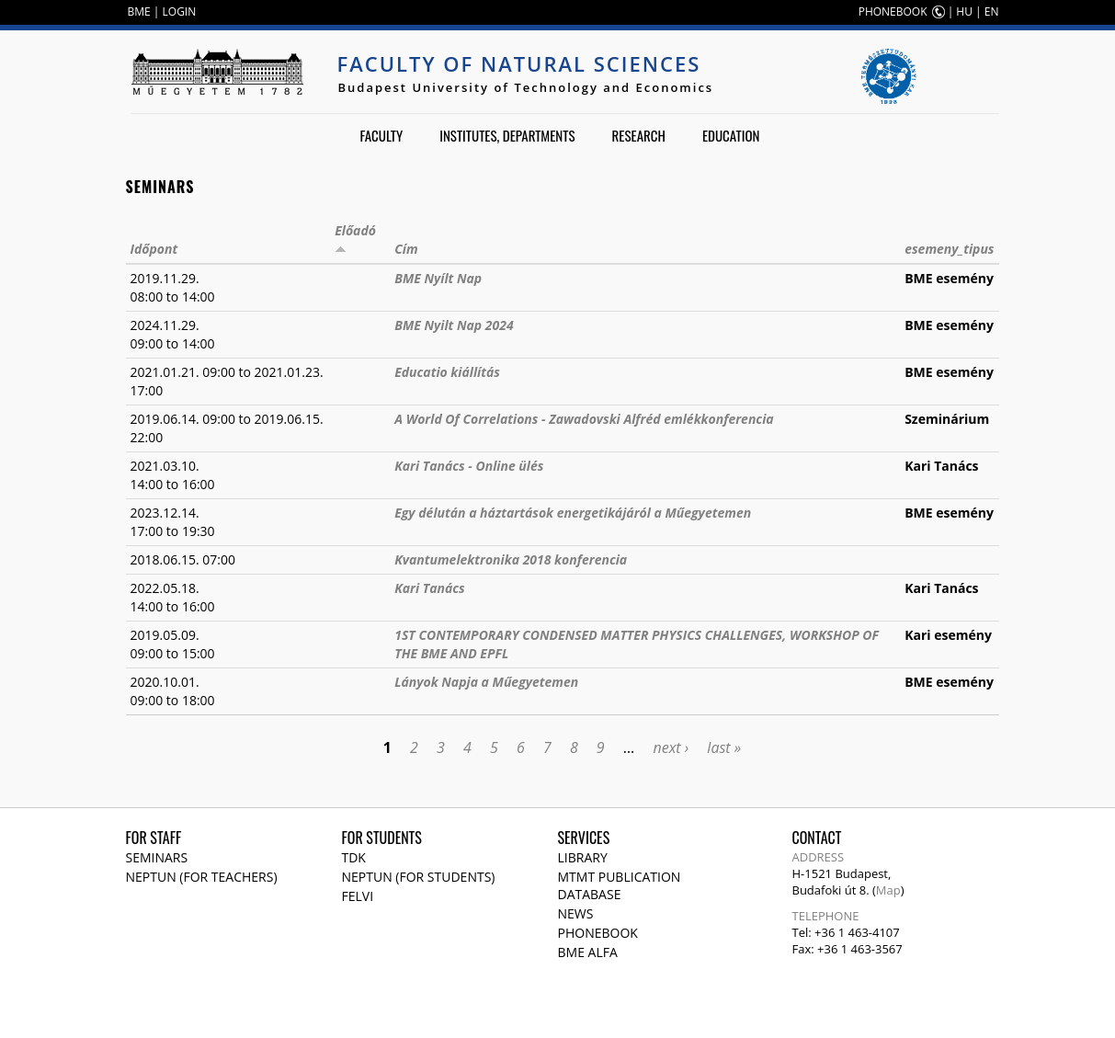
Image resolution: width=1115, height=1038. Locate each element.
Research (639, 135)
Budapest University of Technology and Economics (526, 87)
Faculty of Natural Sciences (519, 63)
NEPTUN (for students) (418, 876)
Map (888, 890)
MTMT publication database (619, 885)
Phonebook (598, 932)
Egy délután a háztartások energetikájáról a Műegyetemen (572, 512)
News (576, 913)
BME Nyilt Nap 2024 (453, 325)
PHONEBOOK (893, 11)
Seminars (157, 857)
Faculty (381, 135)
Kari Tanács (429, 588)
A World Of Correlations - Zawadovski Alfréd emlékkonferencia (583, 419)
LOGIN (180, 11)
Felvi (358, 896)
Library (583, 857)
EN (991, 11)
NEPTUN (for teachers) (202, 876)
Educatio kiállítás (447, 372)
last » (724, 747)
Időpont (154, 248)
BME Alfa (588, 952)
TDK (354, 857)
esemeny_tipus (949, 248)
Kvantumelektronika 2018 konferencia (510, 559)
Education (731, 135)
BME (139, 11)
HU (964, 11)
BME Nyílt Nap (438, 278)
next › (670, 747)
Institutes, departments (507, 135)
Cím (405, 248)
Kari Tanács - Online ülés (468, 465)
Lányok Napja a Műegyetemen (486, 681)
